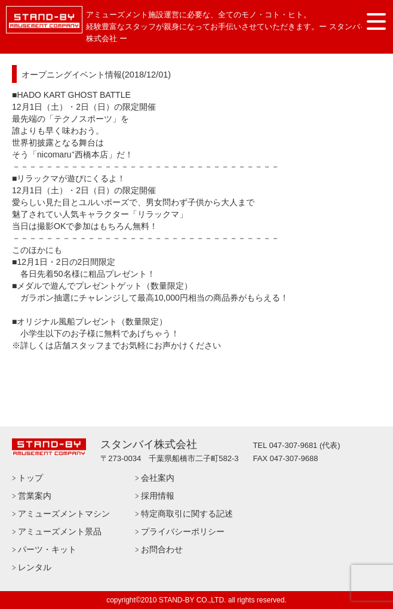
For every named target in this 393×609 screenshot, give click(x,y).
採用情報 (157, 495)
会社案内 (157, 478)
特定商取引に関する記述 (187, 513)
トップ (30, 478)
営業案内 (34, 495)
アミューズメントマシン (64, 513)
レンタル (34, 567)
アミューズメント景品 (60, 531)
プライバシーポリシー (183, 531)
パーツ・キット (47, 549)
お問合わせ (162, 549)
